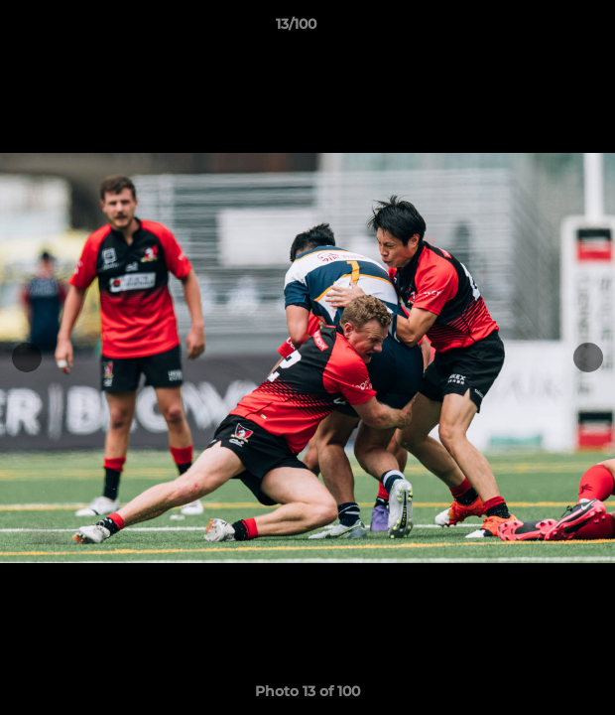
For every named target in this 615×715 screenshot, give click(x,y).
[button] (543, 29)
